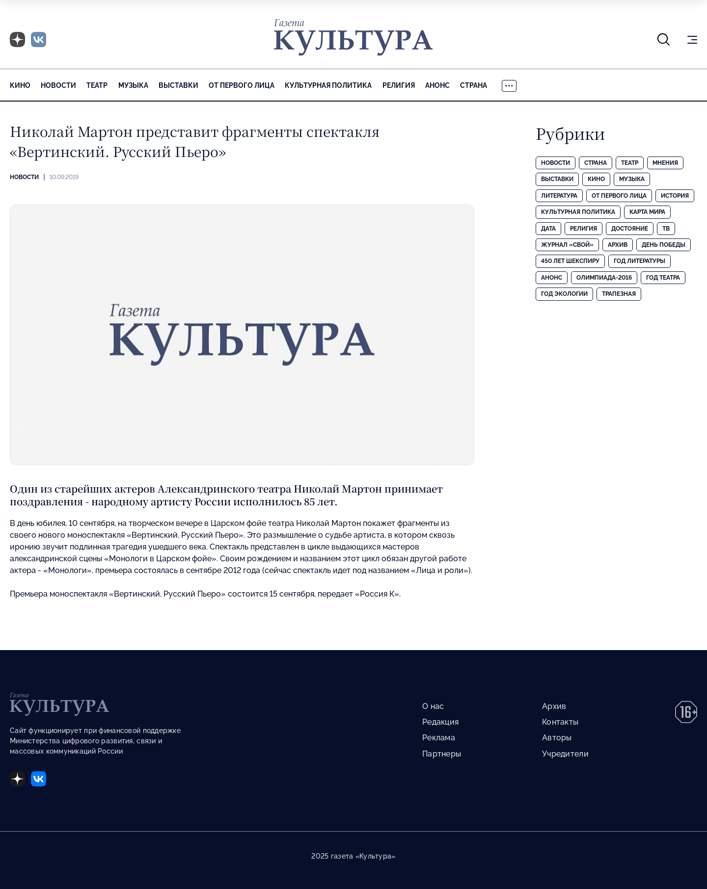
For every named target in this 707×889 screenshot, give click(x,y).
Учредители (565, 753)
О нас (433, 706)
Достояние (629, 228)
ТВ (666, 228)
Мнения (665, 162)
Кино (20, 85)
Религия (398, 85)
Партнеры (441, 753)
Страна (473, 85)
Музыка (133, 85)
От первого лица (241, 85)
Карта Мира (647, 212)
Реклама (438, 737)
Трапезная (619, 293)
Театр (97, 85)
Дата (548, 228)
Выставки (178, 85)
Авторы (557, 737)
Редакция (440, 722)
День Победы (663, 244)
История (675, 195)
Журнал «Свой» (567, 244)
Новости (58, 85)
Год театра (663, 277)
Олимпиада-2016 (604, 277)
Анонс (437, 85)
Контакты (560, 722)
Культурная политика (328, 85)
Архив (617, 244)
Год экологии (564, 293)
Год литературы (639, 261)
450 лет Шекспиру (570, 261)
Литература (559, 195)
